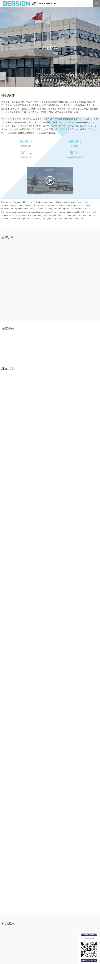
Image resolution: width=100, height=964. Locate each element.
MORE (94, 895)
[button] (34, 883)
